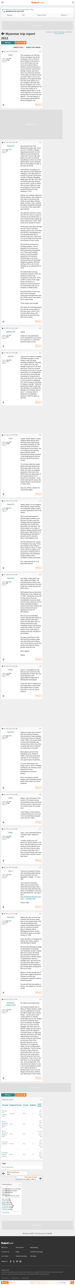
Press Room (20, 1247)
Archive (55, 32)
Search (64, 15)
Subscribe (20, 43)
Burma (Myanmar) (7, 1167)
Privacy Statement (59, 33)
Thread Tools (18, 47)
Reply (8, 43)
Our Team (4, 1256)
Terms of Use (5, 1278)
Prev (39, 1282)
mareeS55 (10, 146)
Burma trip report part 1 (5, 1143)
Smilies (4, 1201)
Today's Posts (41, 15)
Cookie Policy (68, 32)
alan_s (10, 871)
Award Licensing (21, 1256)
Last (54, 1282)
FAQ (23, 15)
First (33, 1282)
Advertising (61, 32)
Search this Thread (33, 47)
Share (12, 1282)
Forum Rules (6, 1212)
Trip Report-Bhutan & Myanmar (5, 1154)
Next (49, 1282)
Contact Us (49, 32)
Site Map (33, 1256)
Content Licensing (36, 1252)
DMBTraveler (10, 332)
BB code (4, 1199)
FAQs (17, 1252)
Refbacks (5, 1209)
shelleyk (10, 356)
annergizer (10, 1003)
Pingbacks (5, 1207)
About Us (4, 1247)
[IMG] (3, 1202)
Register (9, 15)
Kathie (10, 55)
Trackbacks (5, 1206)
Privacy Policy (15, 1278)
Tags (4, 1163)
